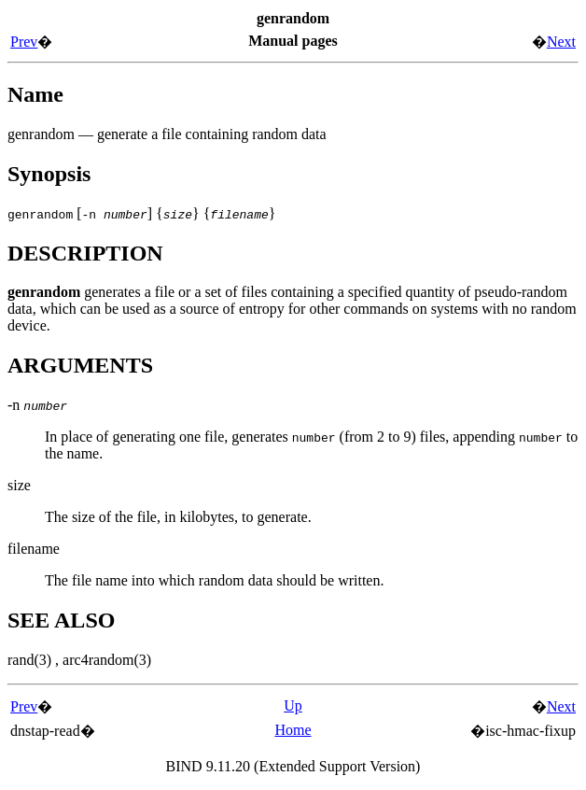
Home (292, 730)
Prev (23, 41)
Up (293, 705)
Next (561, 41)
